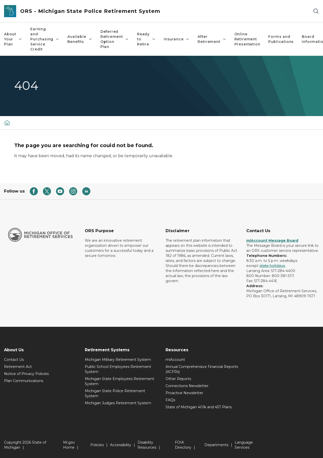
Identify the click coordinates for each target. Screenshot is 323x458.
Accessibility (120, 445)
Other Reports (178, 378)
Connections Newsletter (187, 386)
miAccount (175, 359)
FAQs (170, 400)
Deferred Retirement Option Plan (114, 39)
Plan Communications (23, 381)
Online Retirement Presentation (247, 39)
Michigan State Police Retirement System (115, 393)
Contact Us (14, 359)
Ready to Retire (146, 39)
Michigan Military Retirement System (118, 359)
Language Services (244, 445)
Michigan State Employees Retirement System (119, 381)
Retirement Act (18, 366)
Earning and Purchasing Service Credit (44, 39)
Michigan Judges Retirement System (118, 403)
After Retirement (212, 39)
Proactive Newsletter (184, 393)
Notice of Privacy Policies (26, 373)
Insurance (177, 39)
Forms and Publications (281, 39)
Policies (97, 445)
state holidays (272, 265)
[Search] (316, 11)
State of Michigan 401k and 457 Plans (199, 407)
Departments (216, 445)
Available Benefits (79, 39)
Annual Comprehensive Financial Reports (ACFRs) (202, 369)
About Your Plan (13, 39)
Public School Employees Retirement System (118, 369)
